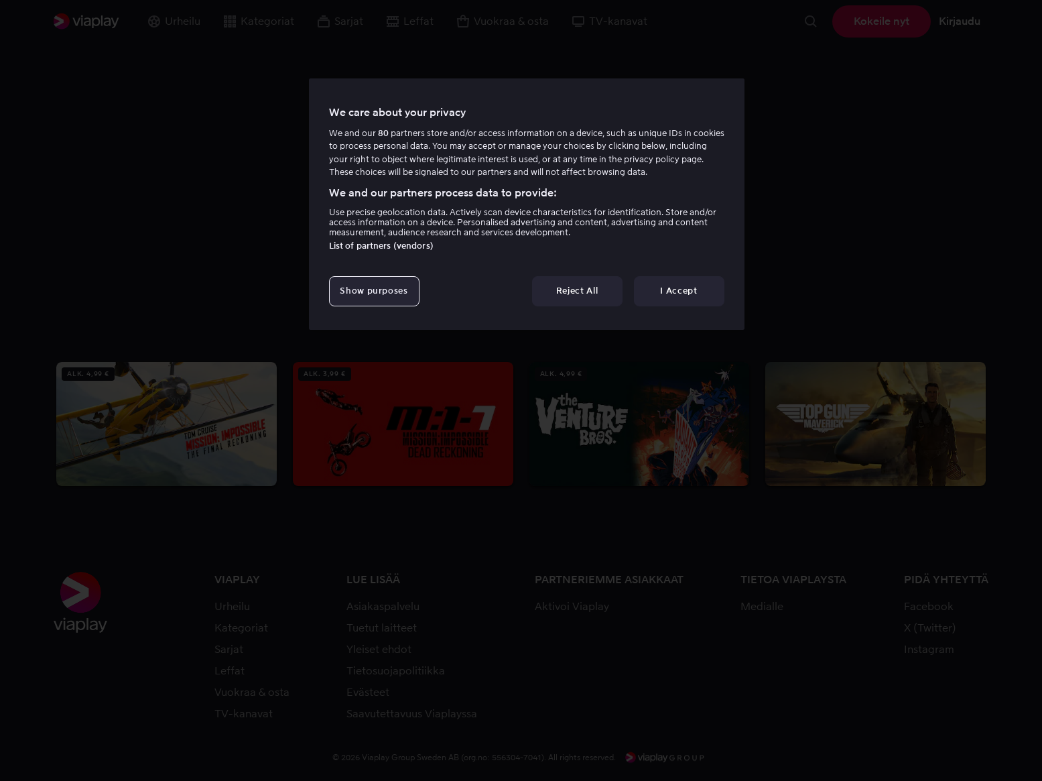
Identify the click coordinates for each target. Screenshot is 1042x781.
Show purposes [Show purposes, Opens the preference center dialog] (373, 291)
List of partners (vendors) (381, 246)
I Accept (678, 291)
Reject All (577, 291)
